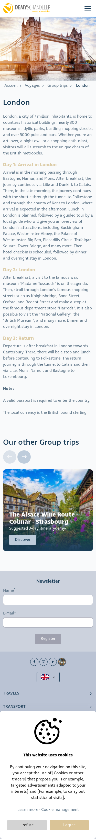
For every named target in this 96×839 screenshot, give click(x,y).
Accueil (10, 85)
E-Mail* (9, 613)
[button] (87, 8)
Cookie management (60, 809)
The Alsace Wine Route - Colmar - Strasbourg (43, 518)
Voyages (32, 85)
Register (48, 638)
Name (8, 590)
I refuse (27, 825)
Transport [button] (14, 706)
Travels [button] (11, 693)
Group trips (57, 85)
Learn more (27, 809)
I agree (69, 825)
